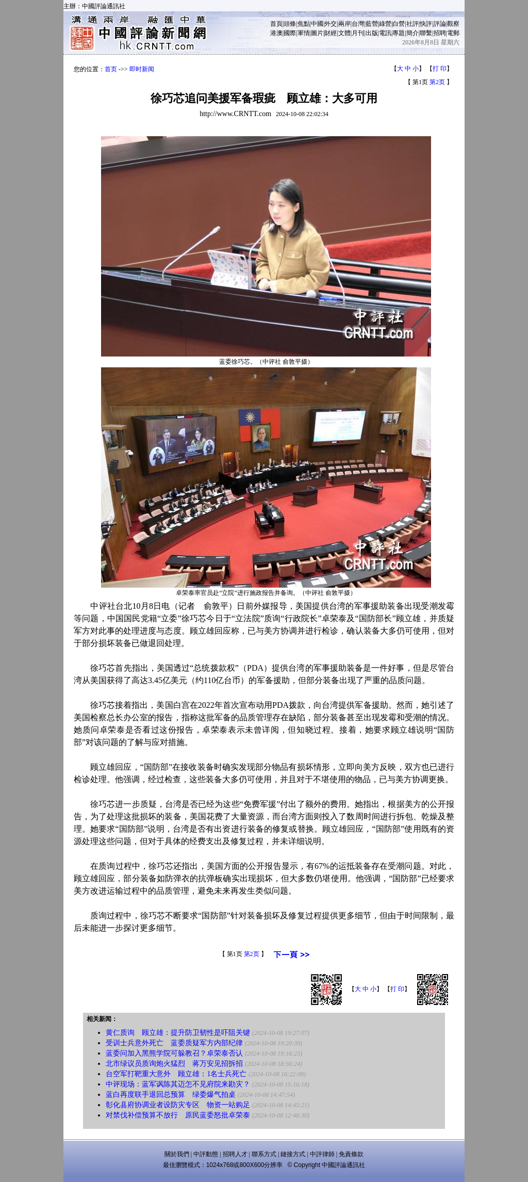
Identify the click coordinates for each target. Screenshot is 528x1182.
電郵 (453, 33)
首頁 (276, 23)
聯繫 (426, 33)
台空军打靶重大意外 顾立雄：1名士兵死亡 (176, 1074)
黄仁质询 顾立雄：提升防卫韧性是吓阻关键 (178, 1033)
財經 (330, 33)
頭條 (290, 23)
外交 (330, 23)
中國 (317, 23)
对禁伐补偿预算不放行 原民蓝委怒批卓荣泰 (178, 1115)
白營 (398, 23)
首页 (111, 69)
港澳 (276, 33)
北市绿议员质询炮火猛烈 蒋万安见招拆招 (174, 1063)
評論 (440, 23)
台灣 (358, 23)
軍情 (304, 33)
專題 (398, 33)
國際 (290, 33)
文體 (344, 33)
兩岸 (344, 23)
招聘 (440, 33)
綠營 (385, 23)
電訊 (385, 33)
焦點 (304, 23)
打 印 (440, 68)
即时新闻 (141, 69)
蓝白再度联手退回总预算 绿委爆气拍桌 (171, 1094)
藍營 (372, 23)
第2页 (437, 82)
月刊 (358, 33)
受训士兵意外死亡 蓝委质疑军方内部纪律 (174, 1043)
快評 (426, 23)
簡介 (412, 33)
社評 (412, 23)
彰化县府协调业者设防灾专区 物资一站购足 (178, 1105)
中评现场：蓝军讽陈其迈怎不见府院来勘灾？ (178, 1084)
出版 (372, 33)
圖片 (317, 33)
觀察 (453, 23)
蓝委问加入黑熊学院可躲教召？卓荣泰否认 (174, 1053)
